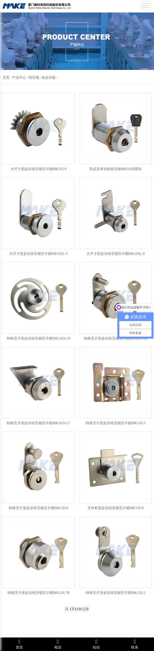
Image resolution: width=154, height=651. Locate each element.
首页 (19, 644)
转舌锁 (34, 77)
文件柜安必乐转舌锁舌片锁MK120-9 (115, 508)
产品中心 (19, 77)
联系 (135, 644)
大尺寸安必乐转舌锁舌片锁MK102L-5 (38, 254)
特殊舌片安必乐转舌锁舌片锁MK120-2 (115, 593)
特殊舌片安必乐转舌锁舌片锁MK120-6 (38, 508)
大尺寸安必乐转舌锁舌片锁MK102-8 (39, 169)
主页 (6, 77)
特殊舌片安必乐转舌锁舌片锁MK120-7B (39, 593)
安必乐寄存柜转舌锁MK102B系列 (115, 169)
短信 (96, 644)
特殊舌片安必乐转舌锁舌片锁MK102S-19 (38, 338)
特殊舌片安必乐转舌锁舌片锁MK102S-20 (115, 338)
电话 (57, 644)
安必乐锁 (48, 77)
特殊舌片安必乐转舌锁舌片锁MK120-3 (115, 423)
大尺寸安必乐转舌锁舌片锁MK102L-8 (115, 254)
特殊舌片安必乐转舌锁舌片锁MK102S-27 (38, 423)
